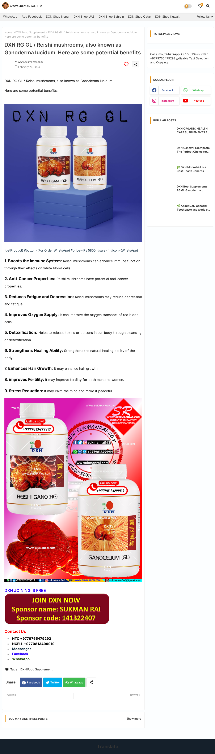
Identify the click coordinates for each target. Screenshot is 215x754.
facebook (168, 90)
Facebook (33, 682)
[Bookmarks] (200, 5)
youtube (199, 100)
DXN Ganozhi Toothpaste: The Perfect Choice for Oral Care (194, 149)
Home (8, 32)
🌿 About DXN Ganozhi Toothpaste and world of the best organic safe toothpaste (193, 207)
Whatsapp (76, 682)
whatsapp (199, 90)
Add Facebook (32, 16)
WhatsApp (10, 16)
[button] (208, 6)
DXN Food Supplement (30, 32)
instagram (167, 100)
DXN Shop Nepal (57, 16)
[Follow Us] (205, 16)
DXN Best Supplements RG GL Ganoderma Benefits (192, 188)
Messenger (21, 649)
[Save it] (126, 64)
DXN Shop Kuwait (167, 16)
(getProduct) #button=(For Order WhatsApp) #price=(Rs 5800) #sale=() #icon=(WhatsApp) (71, 250)
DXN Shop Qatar (139, 16)
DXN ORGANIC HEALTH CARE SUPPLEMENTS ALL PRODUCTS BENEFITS (193, 130)
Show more (133, 718)
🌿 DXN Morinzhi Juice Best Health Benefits (191, 169)
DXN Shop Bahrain (111, 16)
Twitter (55, 682)
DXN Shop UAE (83, 16)
